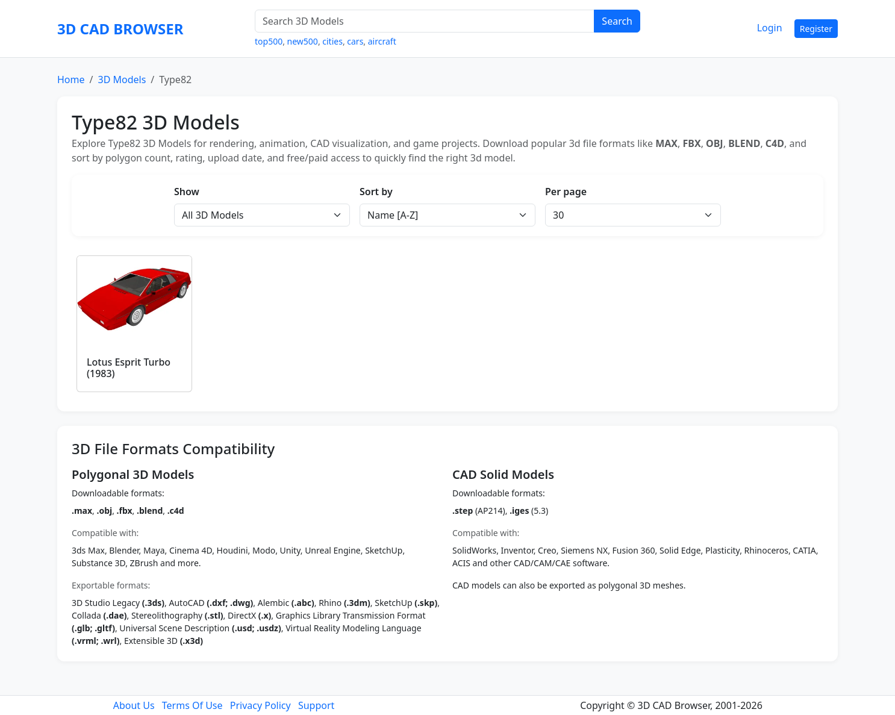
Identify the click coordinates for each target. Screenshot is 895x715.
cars (355, 41)
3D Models (122, 79)
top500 (268, 41)
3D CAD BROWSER (120, 29)
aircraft (382, 41)
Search (617, 21)
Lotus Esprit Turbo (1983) (128, 367)
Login (769, 27)
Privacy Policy (260, 705)
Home (71, 79)
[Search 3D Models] (424, 21)
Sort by (376, 191)
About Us (134, 705)
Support (316, 705)
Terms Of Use (192, 705)
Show (186, 191)
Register (816, 28)
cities (332, 41)
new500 (302, 41)
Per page (566, 191)
